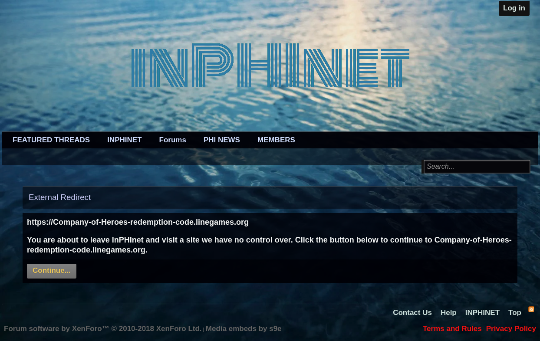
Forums (172, 140)
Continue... (52, 270)
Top (514, 312)
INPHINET (124, 140)
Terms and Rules (452, 329)
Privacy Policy (511, 329)
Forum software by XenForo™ (103, 329)
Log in (514, 8)
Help (449, 312)
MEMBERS (276, 140)
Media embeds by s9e (244, 329)
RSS (531, 309)
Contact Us (412, 312)
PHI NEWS (222, 140)
